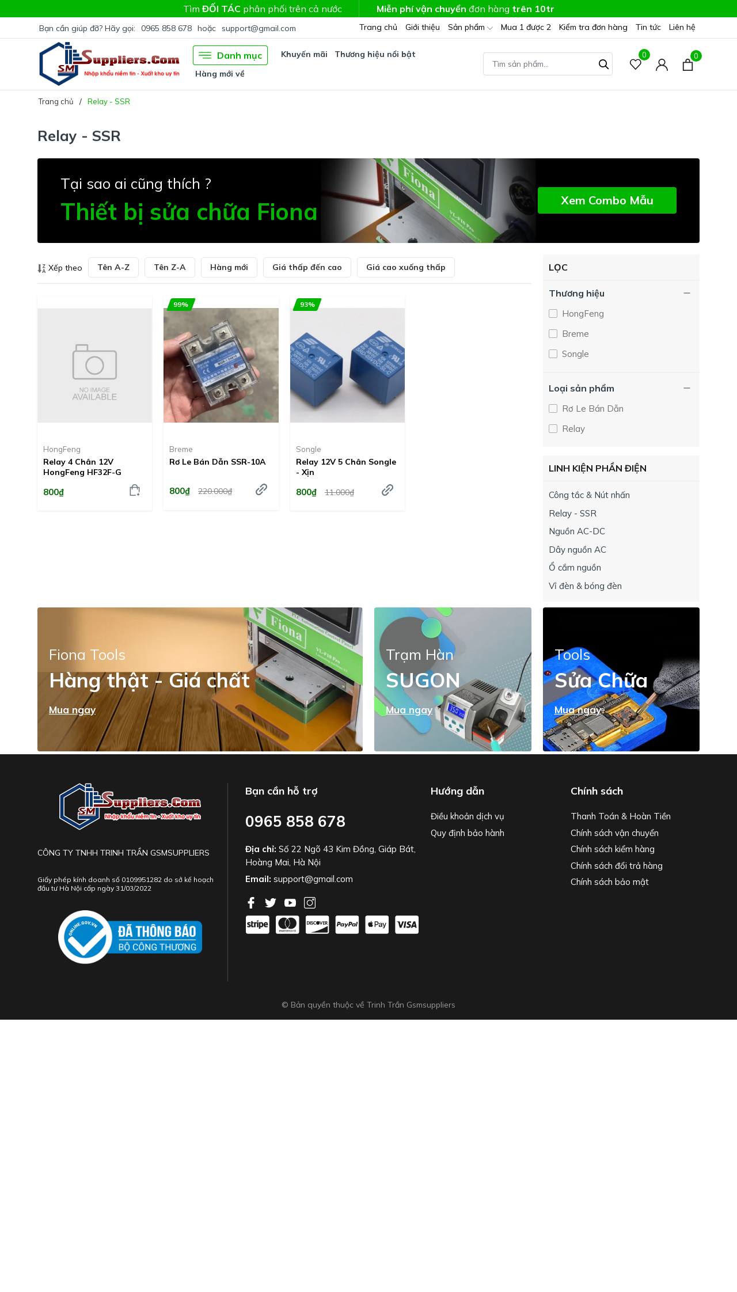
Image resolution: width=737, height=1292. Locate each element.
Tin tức (648, 27)
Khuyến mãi (304, 54)
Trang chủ (378, 27)
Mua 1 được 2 (526, 27)
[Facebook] (252, 901)
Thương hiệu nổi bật (375, 54)
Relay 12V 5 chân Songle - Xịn (346, 467)
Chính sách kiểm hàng (613, 848)
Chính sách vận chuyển (615, 832)
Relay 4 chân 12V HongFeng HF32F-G (82, 467)
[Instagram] (310, 901)
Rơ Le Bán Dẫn (592, 408)
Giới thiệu (422, 27)
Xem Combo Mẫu (607, 200)
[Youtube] (291, 901)
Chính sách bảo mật (610, 881)
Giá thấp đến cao (307, 267)
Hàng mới (229, 267)
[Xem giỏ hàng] (688, 64)
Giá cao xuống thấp (406, 267)
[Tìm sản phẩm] (548, 63)
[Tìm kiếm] (604, 63)
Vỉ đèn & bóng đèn (585, 585)
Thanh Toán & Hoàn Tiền (621, 816)
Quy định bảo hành (467, 832)
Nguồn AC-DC (577, 531)
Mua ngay (72, 710)
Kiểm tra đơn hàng (593, 27)
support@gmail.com (259, 28)
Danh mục (230, 55)
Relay (572, 428)
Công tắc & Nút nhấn (589, 494)
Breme (181, 449)
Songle (308, 449)
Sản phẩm (470, 28)
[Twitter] (272, 901)
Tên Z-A (170, 267)
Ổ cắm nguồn (575, 567)
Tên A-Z (113, 267)
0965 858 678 (166, 28)
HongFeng (62, 449)
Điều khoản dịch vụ (467, 816)
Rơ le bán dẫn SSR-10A (217, 462)
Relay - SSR (573, 513)
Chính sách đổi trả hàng (617, 865)
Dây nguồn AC (577, 549)
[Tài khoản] (662, 64)
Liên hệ (682, 27)
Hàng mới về (220, 74)
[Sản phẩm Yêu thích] (636, 64)
